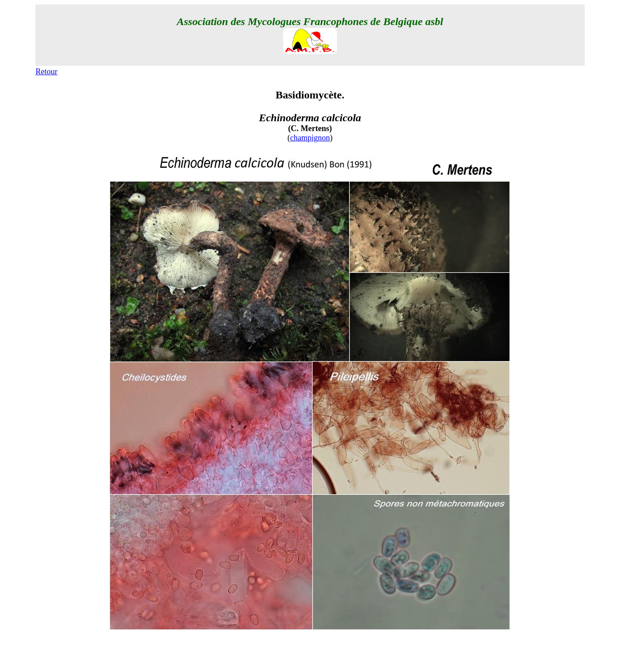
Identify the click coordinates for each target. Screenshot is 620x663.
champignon (310, 137)
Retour (47, 71)
